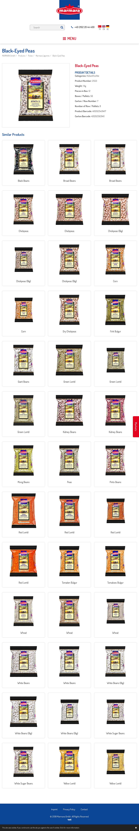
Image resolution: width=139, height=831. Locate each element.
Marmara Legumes (42, 55)
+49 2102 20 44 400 (82, 27)
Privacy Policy (69, 809)
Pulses (30, 55)
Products (21, 55)
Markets (135, 426)
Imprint (54, 809)
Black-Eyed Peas (58, 55)
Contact (84, 809)
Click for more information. (70, 828)
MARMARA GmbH (8, 55)
